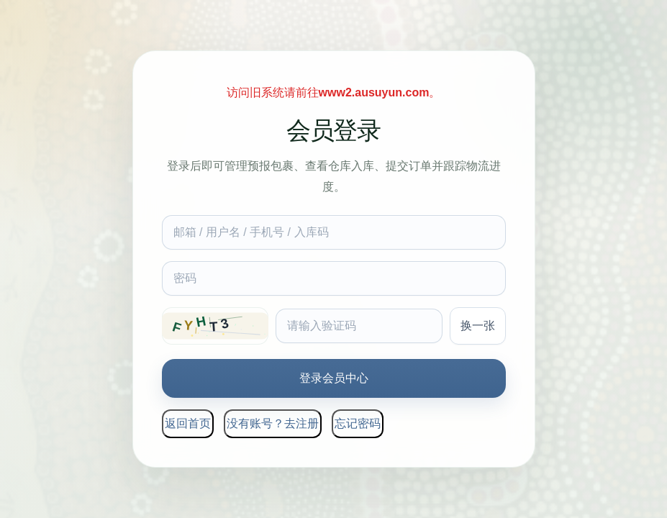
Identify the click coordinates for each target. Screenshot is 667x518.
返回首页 (188, 423)
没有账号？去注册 (273, 423)
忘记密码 (358, 423)
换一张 (477, 325)
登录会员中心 (333, 378)
